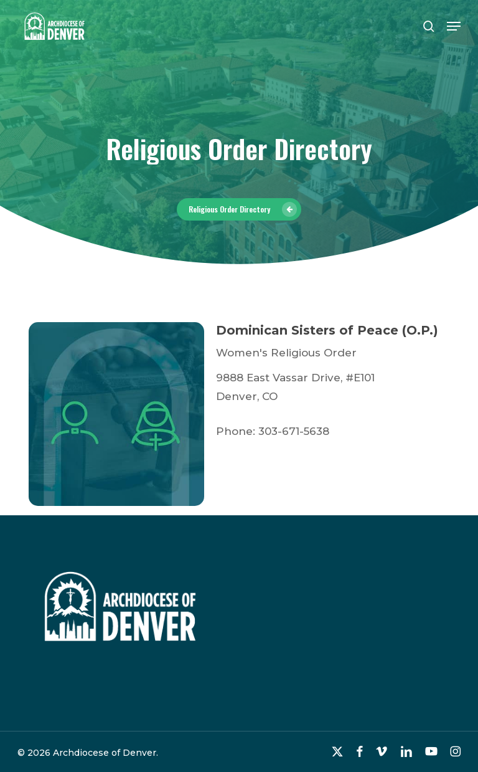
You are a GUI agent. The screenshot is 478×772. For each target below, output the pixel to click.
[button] (454, 26)
